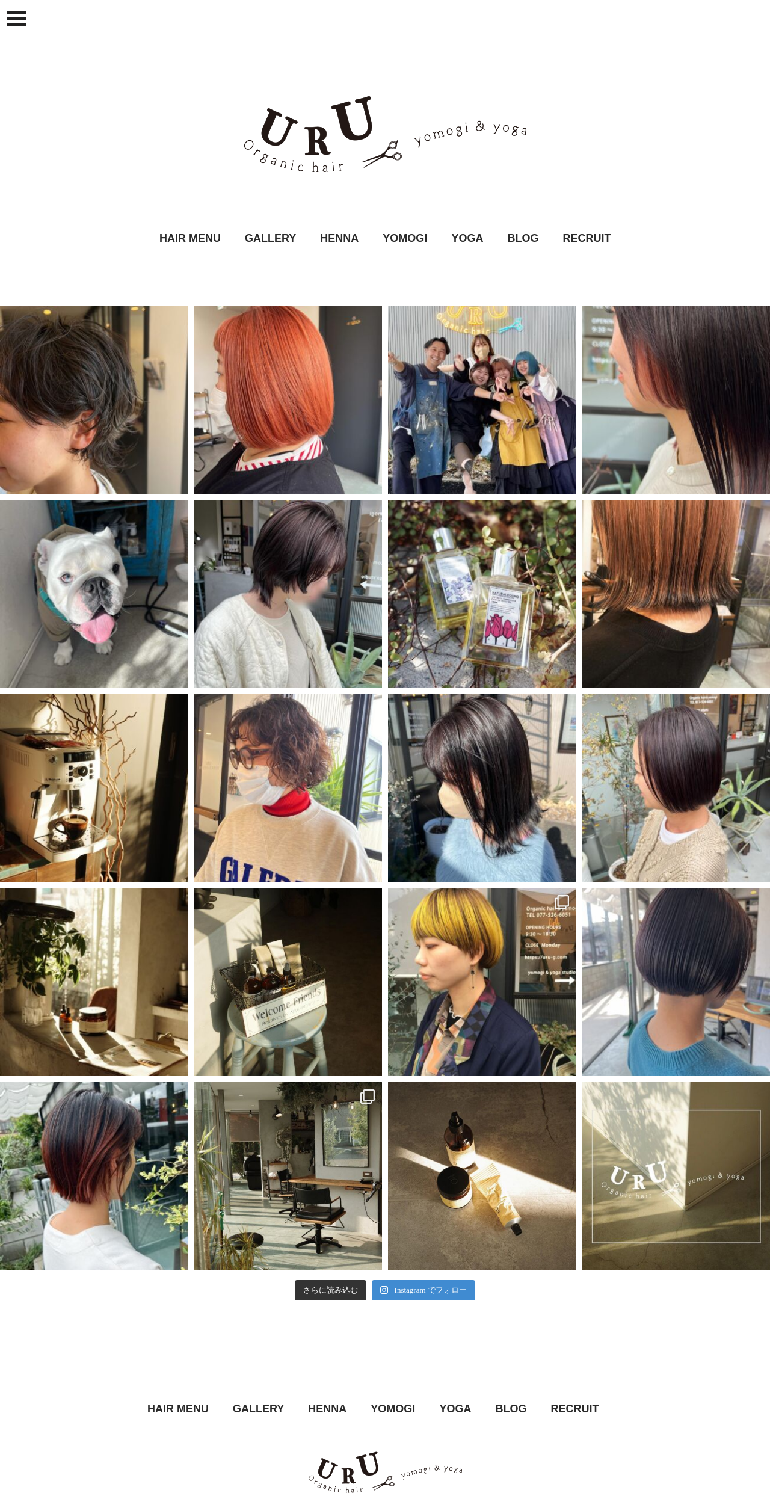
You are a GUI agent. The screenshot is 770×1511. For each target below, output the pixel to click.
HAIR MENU (190, 238)
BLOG (522, 238)
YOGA (467, 238)
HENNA (339, 238)
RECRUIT (586, 238)
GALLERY (270, 238)
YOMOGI (405, 238)
